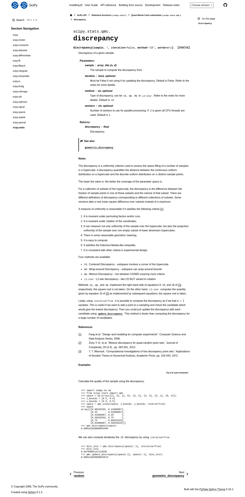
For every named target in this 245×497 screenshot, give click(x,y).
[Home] (71, 15)
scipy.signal (18, 107)
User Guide (91, 5)
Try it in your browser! (177, 372)
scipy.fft (16, 60)
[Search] (25, 20)
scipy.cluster (19, 40)
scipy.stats (18, 127)
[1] (161, 209)
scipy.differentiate (22, 55)
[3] (107, 293)
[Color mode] (218, 5)
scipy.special (19, 122)
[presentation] (157, 174)
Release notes (171, 5)
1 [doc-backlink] (80, 334)
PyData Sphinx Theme (212, 489)
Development (152, 5)
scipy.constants (20, 45)
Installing (74, 5)
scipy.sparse (19, 112)
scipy (15, 35)
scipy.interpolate (21, 76)
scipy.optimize (20, 102)
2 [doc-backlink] (80, 342)
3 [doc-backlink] (80, 351)
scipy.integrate (20, 71)
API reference (108, 5)
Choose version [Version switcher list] (201, 5)
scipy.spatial (19, 117)
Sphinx (32, 492)
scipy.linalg (18, 86)
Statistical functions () (108, 15)
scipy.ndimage (20, 91)
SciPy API (82, 15)
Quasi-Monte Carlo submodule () (156, 15)
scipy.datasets (20, 50)
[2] (179, 285)
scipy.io (16, 81)
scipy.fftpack (19, 65)
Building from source (131, 5)
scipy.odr (17, 96)
